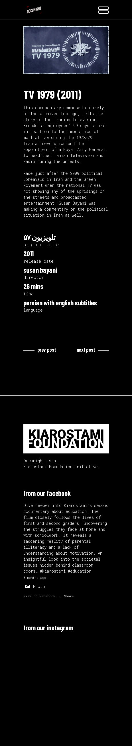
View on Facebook (39, 596)
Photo (34, 586)
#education (79, 571)
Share (69, 596)
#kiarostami (53, 571)
